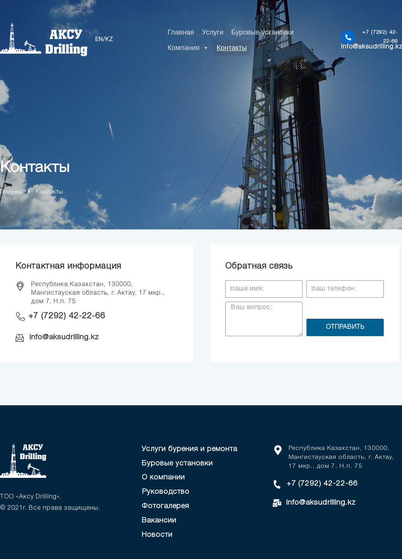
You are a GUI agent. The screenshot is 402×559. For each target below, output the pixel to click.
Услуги (212, 32)
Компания (188, 48)
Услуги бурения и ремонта (190, 449)
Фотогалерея (166, 505)
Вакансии (159, 520)
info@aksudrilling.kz (65, 337)
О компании (163, 477)
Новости (157, 534)
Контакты (232, 48)
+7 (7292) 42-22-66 (68, 316)
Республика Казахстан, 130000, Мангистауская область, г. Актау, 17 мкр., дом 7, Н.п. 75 (342, 457)
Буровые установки (262, 32)
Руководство (166, 491)
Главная (180, 32)
